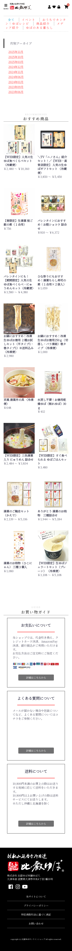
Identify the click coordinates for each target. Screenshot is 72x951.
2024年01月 (15, 82)
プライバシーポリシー (36, 905)
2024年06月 (16, 77)
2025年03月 (15, 62)
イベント (29, 20)
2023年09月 (15, 87)
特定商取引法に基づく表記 (36, 914)
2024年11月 (15, 72)
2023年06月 (15, 92)
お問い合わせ (36, 923)
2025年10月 (15, 57)
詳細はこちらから (36, 677)
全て (11, 20)
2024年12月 (15, 67)
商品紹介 (43, 24)
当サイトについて (36, 896)
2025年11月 (15, 52)
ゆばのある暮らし (39, 28)
